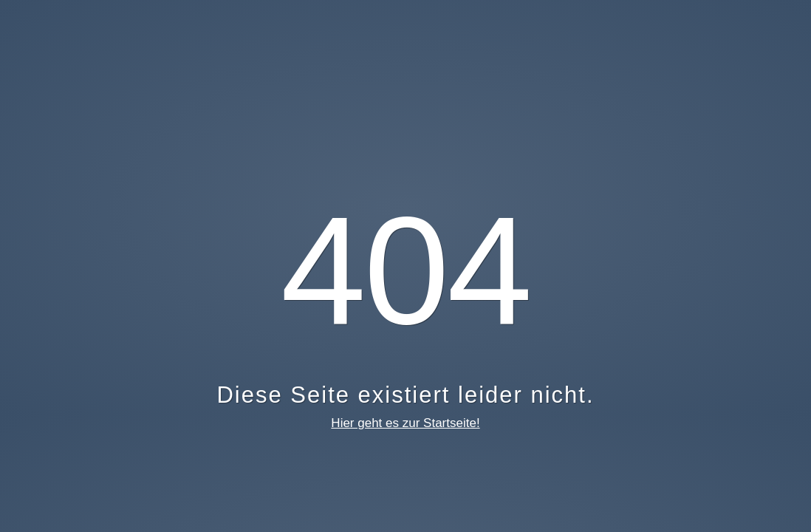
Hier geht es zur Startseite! (405, 423)
